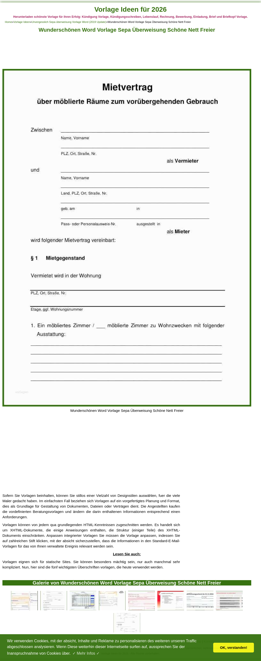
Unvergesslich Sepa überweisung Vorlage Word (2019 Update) (68, 21)
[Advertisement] (126, 52)
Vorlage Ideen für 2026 (130, 9)
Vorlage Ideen (21, 21)
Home (8, 21)
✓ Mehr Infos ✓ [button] (85, 653)
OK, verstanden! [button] (233, 648)
